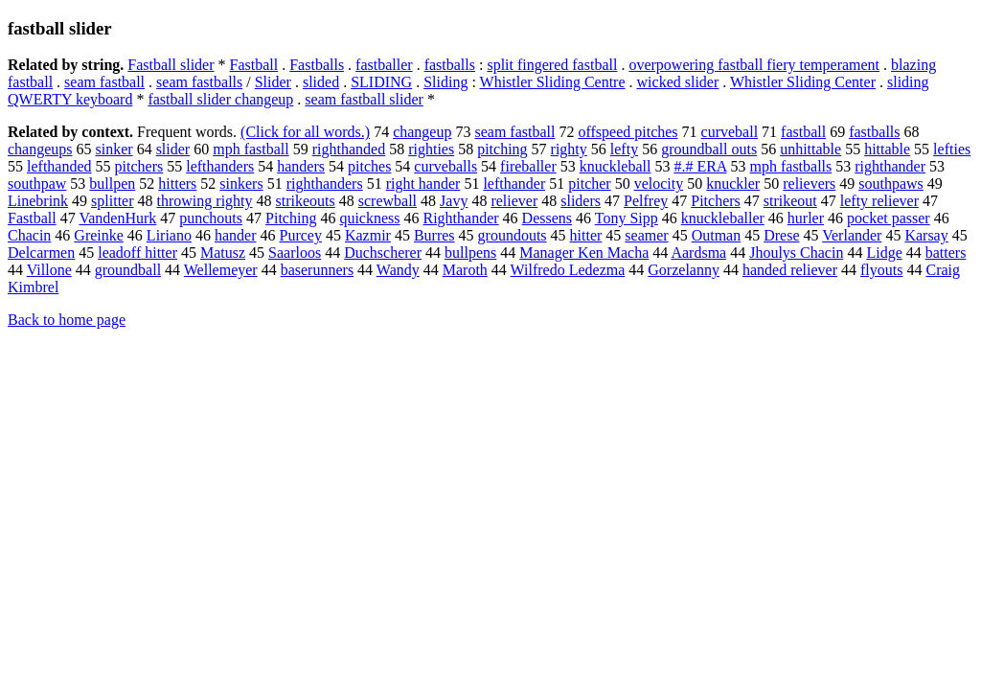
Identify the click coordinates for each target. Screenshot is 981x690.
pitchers (139, 166)
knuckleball (615, 166)
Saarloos (294, 252)
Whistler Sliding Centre (553, 82)
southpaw (37, 183)
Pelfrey (646, 201)
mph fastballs (791, 166)
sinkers (240, 183)
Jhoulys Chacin (796, 252)
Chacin (29, 235)
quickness (369, 218)
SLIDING (381, 82)
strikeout (790, 201)
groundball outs (709, 149)
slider (173, 149)
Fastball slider (170, 65)
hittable (887, 149)
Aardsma (698, 252)
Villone (49, 270)
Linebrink (38, 201)
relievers (809, 183)
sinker (114, 149)
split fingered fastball (552, 65)
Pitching (290, 218)
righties (431, 149)
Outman (716, 235)
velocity (659, 183)
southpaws (891, 183)
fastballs (449, 65)
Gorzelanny (683, 270)
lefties (951, 149)
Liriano (169, 235)
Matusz (222, 252)
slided (321, 82)
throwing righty (205, 201)
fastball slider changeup (220, 99)
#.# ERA (699, 166)
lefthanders (220, 166)
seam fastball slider (364, 99)
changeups (40, 149)
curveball (730, 132)
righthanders (324, 183)
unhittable (810, 149)
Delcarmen (41, 252)
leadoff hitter (137, 252)
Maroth (465, 270)
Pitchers (716, 201)
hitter (586, 235)
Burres (434, 235)
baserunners (317, 270)
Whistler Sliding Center (803, 82)
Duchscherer (383, 252)
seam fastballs (199, 82)
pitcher (589, 183)
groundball (128, 270)
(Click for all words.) (305, 132)
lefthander (514, 183)
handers (301, 166)
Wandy (398, 270)
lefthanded (59, 166)
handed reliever (789, 270)
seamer (646, 235)
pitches (369, 166)
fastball (803, 132)
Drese (781, 235)
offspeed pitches (627, 132)
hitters (177, 183)
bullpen (112, 183)
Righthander (461, 218)
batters (946, 252)
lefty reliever (879, 201)
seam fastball (104, 82)
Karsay (925, 235)
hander (236, 235)
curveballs (445, 166)
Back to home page (66, 319)
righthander (890, 166)
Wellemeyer (221, 270)
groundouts (512, 235)
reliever (513, 201)
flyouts (881, 270)
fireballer (528, 166)
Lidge (883, 252)
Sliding (445, 82)
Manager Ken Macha (584, 252)
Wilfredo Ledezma (568, 270)
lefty (624, 149)
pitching (502, 149)
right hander (423, 183)
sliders (580, 201)
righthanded (348, 149)
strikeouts (305, 201)
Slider (273, 82)
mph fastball (251, 149)
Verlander (851, 235)
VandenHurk (117, 218)
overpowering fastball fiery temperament (753, 65)
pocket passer (888, 218)
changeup (422, 132)
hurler (805, 218)
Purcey (300, 235)
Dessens (547, 218)
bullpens (470, 252)
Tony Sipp (626, 218)
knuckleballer (722, 218)
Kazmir (368, 235)
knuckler (733, 183)
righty (569, 149)
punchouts (210, 218)
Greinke (99, 235)
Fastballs (316, 65)
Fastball (254, 65)
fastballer (384, 65)
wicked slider (678, 82)
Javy (454, 201)
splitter (112, 201)
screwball (387, 201)
